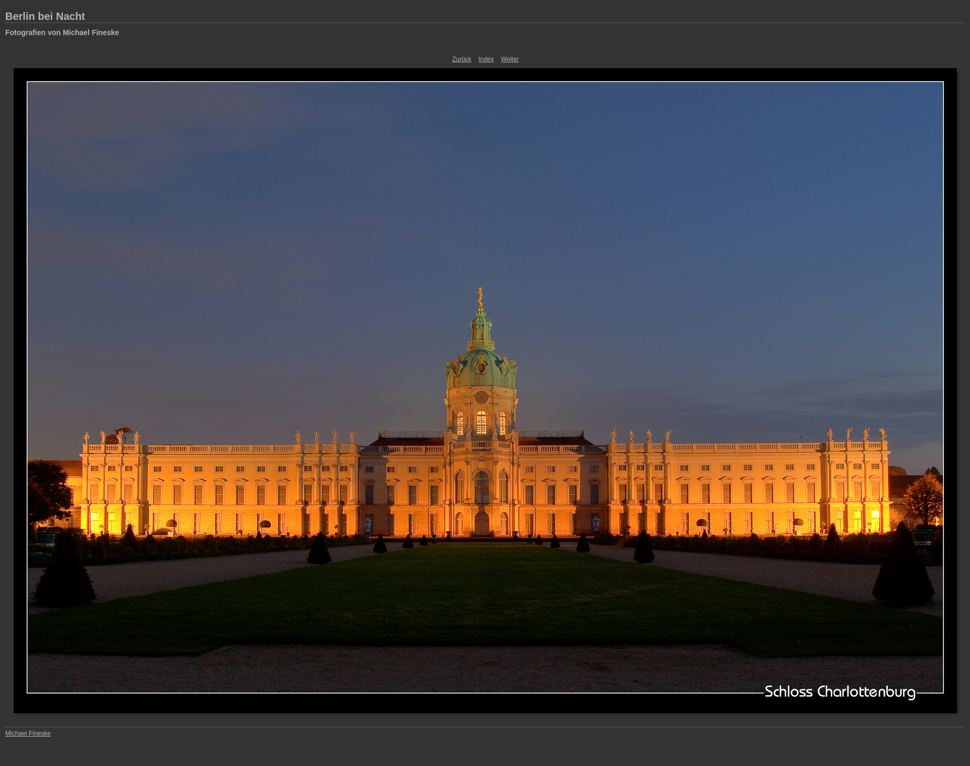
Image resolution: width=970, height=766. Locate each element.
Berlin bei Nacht (45, 16)
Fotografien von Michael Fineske (62, 32)
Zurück (461, 59)
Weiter (510, 59)
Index (485, 59)
